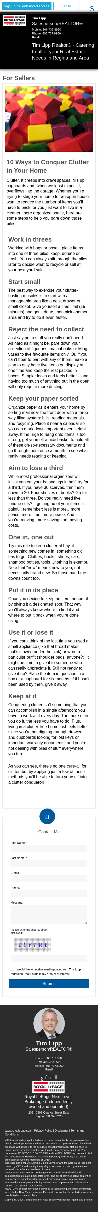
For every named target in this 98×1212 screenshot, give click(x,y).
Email (36, 37)
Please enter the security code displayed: (29, 935)
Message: (17, 902)
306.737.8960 (52, 29)
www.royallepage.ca (18, 1133)
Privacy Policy (43, 1133)
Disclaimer (61, 1133)
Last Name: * (19, 857)
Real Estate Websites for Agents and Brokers (68, 1202)
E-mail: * (16, 872)
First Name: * (19, 842)
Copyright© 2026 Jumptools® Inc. (23, 1202)
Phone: (15, 887)
